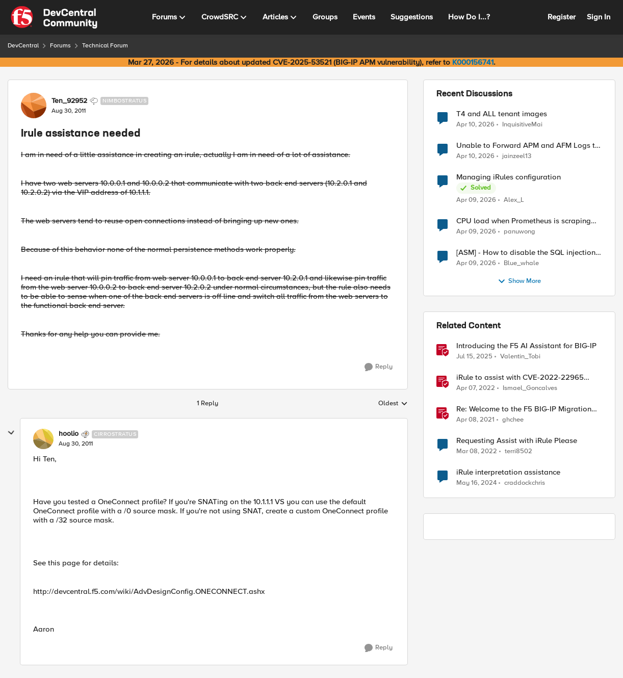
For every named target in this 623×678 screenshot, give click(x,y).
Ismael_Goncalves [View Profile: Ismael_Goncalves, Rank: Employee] (530, 388)
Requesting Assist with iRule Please (516, 440)
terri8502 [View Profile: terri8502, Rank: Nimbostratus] (518, 451)
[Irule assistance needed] (76, 444)
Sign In (598, 16)
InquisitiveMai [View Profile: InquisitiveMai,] (522, 124)
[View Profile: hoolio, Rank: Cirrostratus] (43, 439)
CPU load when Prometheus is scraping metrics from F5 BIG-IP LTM (523, 221)
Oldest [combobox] (393, 404)
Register (562, 16)
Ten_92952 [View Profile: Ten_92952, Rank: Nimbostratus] (69, 101)
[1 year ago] (474, 357)
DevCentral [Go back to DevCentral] (23, 45)
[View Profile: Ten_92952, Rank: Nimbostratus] (33, 105)
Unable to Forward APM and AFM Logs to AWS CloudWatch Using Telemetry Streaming (528, 145)
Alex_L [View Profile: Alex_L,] (514, 200)
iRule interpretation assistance (508, 472)
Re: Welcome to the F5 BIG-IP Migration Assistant (523, 409)
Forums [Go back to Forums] (60, 45)
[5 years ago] (475, 420)
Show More (519, 281)
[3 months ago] (475, 124)
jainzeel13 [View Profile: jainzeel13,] (516, 156)
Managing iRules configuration (508, 177)
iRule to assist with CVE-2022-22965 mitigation (520, 377)
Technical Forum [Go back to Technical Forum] (105, 45)
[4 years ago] (475, 388)
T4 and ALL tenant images (501, 114)
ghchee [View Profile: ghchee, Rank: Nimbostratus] (513, 420)
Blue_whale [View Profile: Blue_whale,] (521, 263)
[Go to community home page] (54, 17)
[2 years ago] (476, 483)
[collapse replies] (11, 433)
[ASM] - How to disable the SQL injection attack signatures (525, 252)
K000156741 (473, 62)
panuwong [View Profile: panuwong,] (519, 232)
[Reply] (378, 367)
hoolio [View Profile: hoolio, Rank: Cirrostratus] (69, 434)
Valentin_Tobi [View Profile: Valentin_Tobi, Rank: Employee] (520, 356)
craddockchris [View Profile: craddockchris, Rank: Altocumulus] (524, 483)
